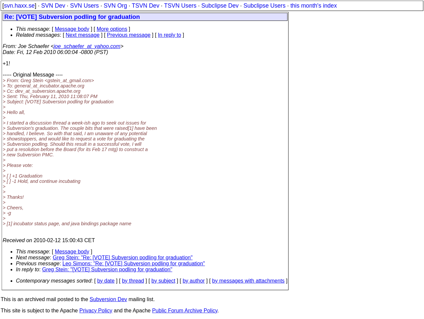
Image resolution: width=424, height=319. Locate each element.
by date (105, 281)
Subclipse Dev (219, 5)
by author (194, 281)
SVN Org (115, 5)
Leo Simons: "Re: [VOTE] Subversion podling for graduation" (134, 263)
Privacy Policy (95, 310)
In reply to (169, 35)
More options (112, 29)
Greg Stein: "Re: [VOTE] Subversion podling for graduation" (122, 257)
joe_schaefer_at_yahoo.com (87, 46)
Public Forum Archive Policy (184, 310)
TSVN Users (180, 5)
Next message (82, 35)
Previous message (129, 35)
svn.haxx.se (19, 5)
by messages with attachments (248, 281)
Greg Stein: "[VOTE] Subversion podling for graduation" (107, 269)
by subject (163, 281)
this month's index (314, 5)
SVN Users (84, 5)
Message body (72, 29)
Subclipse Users (264, 5)
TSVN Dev (145, 5)
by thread (133, 281)
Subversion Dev (108, 299)
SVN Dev (53, 5)
